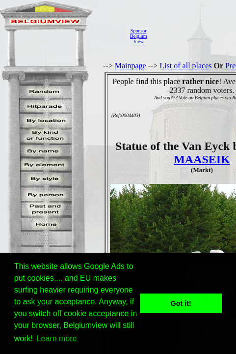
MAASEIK (202, 159)
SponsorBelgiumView (138, 36)
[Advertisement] (194, 36)
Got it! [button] (181, 303)
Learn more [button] (57, 338)
